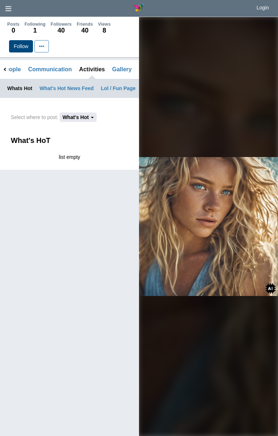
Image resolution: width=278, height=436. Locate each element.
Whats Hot (19, 88)
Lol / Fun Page (118, 88)
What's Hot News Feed (66, 88)
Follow (21, 46)
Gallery (122, 69)
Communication (50, 69)
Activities (92, 69)
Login (263, 7)
